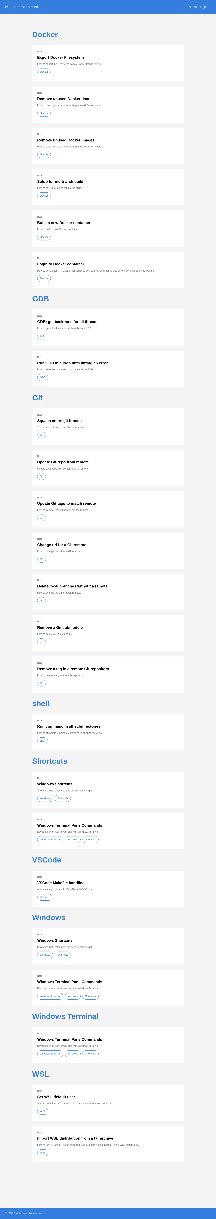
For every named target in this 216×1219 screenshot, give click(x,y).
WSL (40, 1074)
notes (193, 7)
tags (203, 7)
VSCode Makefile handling (61, 883)
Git (37, 398)
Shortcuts (50, 761)
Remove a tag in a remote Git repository (73, 669)
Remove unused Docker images (66, 140)
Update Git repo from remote (63, 462)
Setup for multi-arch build (60, 181)
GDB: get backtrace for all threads (68, 322)
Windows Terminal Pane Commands (69, 825)
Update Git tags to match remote (66, 503)
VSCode (46, 860)
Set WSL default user (56, 1097)
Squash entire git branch (59, 421)
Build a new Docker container (63, 223)
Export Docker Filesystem (60, 57)
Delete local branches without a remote (72, 586)
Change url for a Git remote (61, 545)
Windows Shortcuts (55, 784)
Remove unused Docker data (63, 99)
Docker (45, 34)
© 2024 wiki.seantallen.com (24, 1213)
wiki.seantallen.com (21, 7)
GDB (40, 299)
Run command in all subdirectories (68, 726)
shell (40, 703)
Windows (45, 798)
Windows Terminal (50, 839)
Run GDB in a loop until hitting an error (72, 363)
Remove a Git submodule (60, 627)
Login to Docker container (60, 264)
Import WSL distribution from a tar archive (75, 1138)
